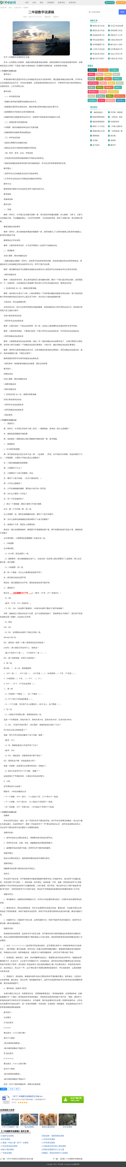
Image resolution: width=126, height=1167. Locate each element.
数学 (17, 1089)
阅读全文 (48, 17)
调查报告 (96, 140)
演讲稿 (113, 145)
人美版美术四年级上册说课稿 (54, 1146)
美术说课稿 (5, 1139)
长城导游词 (114, 126)
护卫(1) (103, 92)
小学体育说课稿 (48, 1143)
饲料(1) (91, 74)
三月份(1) (114, 70)
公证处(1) (104, 100)
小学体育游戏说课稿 (9, 1146)
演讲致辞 (50, 2)
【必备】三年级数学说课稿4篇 (71, 1159)
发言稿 (113, 140)
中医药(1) (117, 79)
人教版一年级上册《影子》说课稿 (14, 1143)
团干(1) (91, 79)
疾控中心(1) (93, 100)
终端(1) (108, 74)
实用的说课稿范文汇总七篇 (53, 1149)
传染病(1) (92, 70)
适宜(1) (108, 79)
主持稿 (95, 145)
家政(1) (111, 83)
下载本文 (56, 17)
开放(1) (91, 87)
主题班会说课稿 (7, 1136)
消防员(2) (92, 105)
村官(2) (100, 87)
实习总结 (96, 149)
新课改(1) (100, 96)
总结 (34, 2)
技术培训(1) (93, 83)
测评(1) (120, 83)
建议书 (113, 149)
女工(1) (91, 96)
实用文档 (72, 2)
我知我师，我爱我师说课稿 (53, 1136)
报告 (41, 2)
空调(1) (110, 96)
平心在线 (60, 1164)
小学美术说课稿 (48, 1139)
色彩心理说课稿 (7, 1149)
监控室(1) (102, 105)
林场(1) (100, 74)
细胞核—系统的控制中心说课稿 (55, 1153)
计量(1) (100, 79)
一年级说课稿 (6, 1153)
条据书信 (61, 2)
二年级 (10, 1089)
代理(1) (103, 83)
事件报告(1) (93, 92)
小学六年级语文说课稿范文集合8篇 (19, 1159)
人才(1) (113, 100)
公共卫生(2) (113, 92)
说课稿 (25, 8)
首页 (27, 2)
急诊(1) (116, 74)
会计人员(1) (103, 70)
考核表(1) (109, 87)
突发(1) (118, 87)
